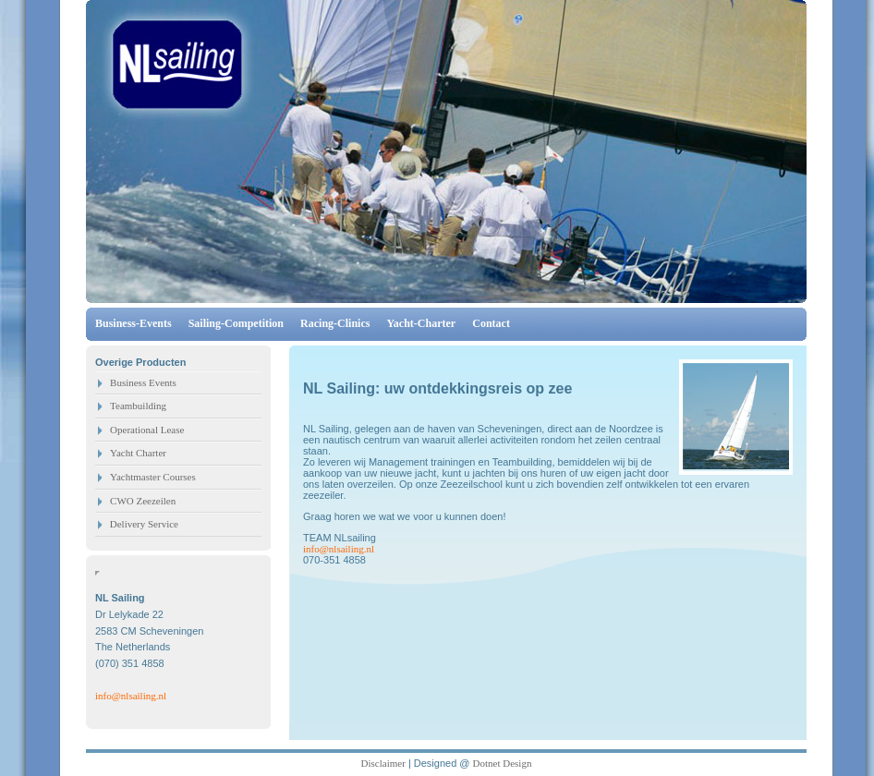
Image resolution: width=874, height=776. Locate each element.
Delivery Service (142, 523)
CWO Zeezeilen (143, 500)
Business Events (143, 382)
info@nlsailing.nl (130, 695)
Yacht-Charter (421, 323)
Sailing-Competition (236, 323)
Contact (491, 323)
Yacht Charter (138, 452)
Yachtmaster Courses (153, 476)
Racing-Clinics (335, 323)
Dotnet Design (502, 763)
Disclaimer (383, 763)
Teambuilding (138, 405)
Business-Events (135, 323)
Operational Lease (147, 429)
